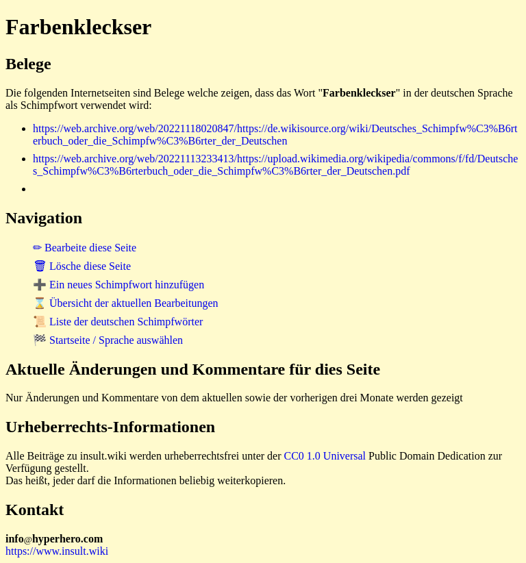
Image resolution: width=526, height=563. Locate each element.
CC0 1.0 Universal (325, 456)
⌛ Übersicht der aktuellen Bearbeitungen (125, 303)
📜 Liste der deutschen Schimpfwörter (118, 321)
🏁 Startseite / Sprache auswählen (108, 340)
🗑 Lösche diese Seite (82, 266)
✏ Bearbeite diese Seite (84, 247)
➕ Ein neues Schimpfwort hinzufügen (118, 284)
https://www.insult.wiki (56, 551)
